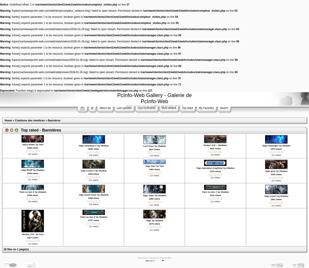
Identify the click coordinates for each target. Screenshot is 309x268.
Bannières (54, 120)
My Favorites (206, 108)
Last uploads (124, 108)
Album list (105, 108)
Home (8, 120)
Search (224, 108)
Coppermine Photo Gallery (160, 258)
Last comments (146, 108)
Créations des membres (30, 120)
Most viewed (169, 108)
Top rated (187, 108)
